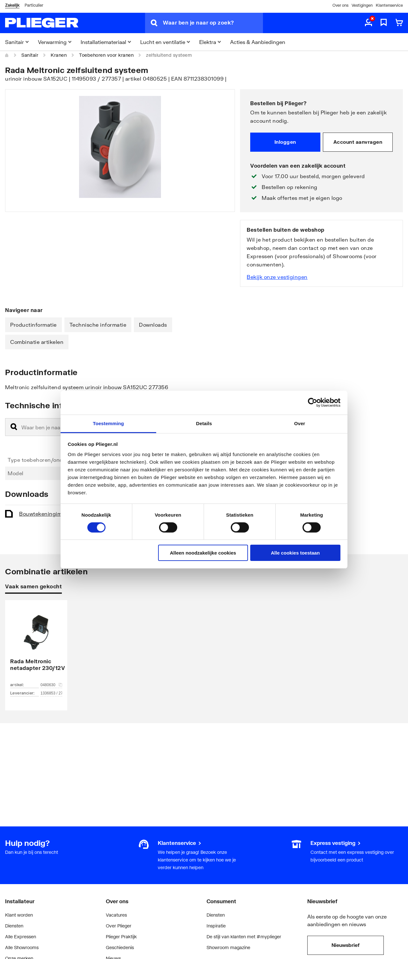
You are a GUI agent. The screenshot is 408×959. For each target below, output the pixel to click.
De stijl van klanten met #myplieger (244, 936)
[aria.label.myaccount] (368, 23)
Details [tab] (204, 423)
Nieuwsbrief (346, 945)
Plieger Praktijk (121, 936)
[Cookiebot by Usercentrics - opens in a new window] (312, 402)
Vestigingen (362, 5)
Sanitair (29, 55)
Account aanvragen (357, 142)
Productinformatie (33, 325)
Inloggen (285, 142)
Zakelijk (12, 5)
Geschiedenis (120, 947)
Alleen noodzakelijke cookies (203, 553)
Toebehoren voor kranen (106, 55)
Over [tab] (299, 423)
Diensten (14, 925)
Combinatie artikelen (36, 342)
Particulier (34, 5)
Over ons (340, 5)
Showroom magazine (228, 947)
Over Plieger (118, 925)
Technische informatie (98, 325)
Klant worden (19, 915)
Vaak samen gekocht (33, 586)
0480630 (51, 685)
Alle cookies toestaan (295, 553)
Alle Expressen (20, 936)
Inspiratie (216, 925)
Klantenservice (389, 5)
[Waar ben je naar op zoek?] (213, 23)
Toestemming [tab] (108, 423)
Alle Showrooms (22, 947)
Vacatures (116, 915)
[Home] (7, 55)
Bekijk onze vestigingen (277, 277)
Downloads (153, 325)
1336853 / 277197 (51, 693)
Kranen (59, 55)
